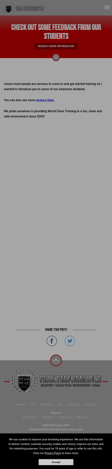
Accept (56, 462)
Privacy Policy (52, 453)
